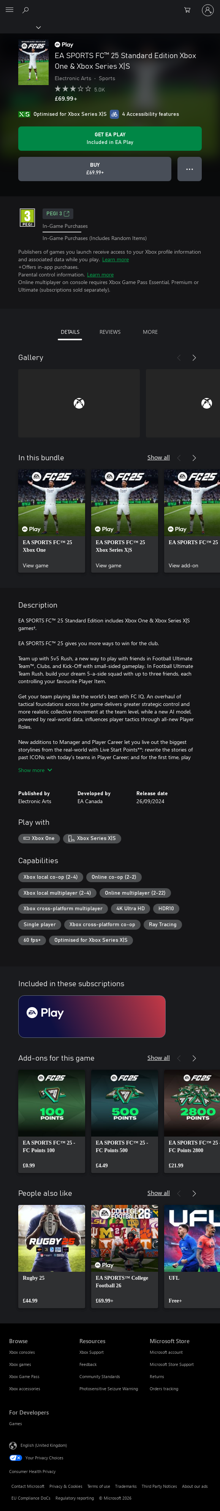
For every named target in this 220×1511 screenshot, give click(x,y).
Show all (158, 457)
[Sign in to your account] (208, 10)
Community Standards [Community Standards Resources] (99, 1376)
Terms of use (98, 1486)
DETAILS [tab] (70, 331)
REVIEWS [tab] (110, 331)
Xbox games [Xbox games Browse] (20, 1364)
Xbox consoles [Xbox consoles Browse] (22, 1352)
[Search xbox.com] (26, 10)
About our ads (195, 1486)
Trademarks (126, 1486)
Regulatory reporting (74, 1497)
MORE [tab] (150, 331)
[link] (51, 521)
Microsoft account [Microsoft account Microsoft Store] (166, 1352)
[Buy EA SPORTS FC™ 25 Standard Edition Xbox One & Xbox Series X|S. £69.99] (94, 169)
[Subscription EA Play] (92, 1016)
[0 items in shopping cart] (189, 10)
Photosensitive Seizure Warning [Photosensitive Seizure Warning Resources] (108, 1388)
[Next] (194, 357)
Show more (35, 770)
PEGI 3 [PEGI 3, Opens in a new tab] (58, 214)
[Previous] (179, 357)
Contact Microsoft (27, 1486)
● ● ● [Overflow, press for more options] (189, 169)
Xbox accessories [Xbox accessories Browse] (24, 1388)
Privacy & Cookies (65, 1486)
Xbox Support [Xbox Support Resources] (91, 1352)
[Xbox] (20, 27)
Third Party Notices (159, 1486)
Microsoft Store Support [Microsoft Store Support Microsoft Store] (172, 1364)
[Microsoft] (110, 5)
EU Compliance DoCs (31, 1497)
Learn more (115, 259)
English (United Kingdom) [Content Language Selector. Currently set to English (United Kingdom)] (44, 1445)
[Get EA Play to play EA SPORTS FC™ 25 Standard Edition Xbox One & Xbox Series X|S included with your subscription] (110, 138)
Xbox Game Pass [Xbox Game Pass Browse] (24, 1376)
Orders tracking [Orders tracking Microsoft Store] (164, 1388)
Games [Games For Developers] (15, 1423)
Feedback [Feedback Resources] (88, 1364)
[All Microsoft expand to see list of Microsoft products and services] (9, 10)
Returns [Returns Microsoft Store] (157, 1376)
